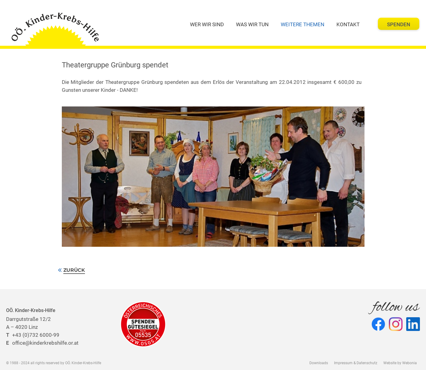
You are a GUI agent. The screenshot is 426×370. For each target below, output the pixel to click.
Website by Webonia (400, 363)
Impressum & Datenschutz (355, 363)
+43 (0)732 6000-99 (32, 335)
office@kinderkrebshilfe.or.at (42, 343)
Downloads (318, 363)
